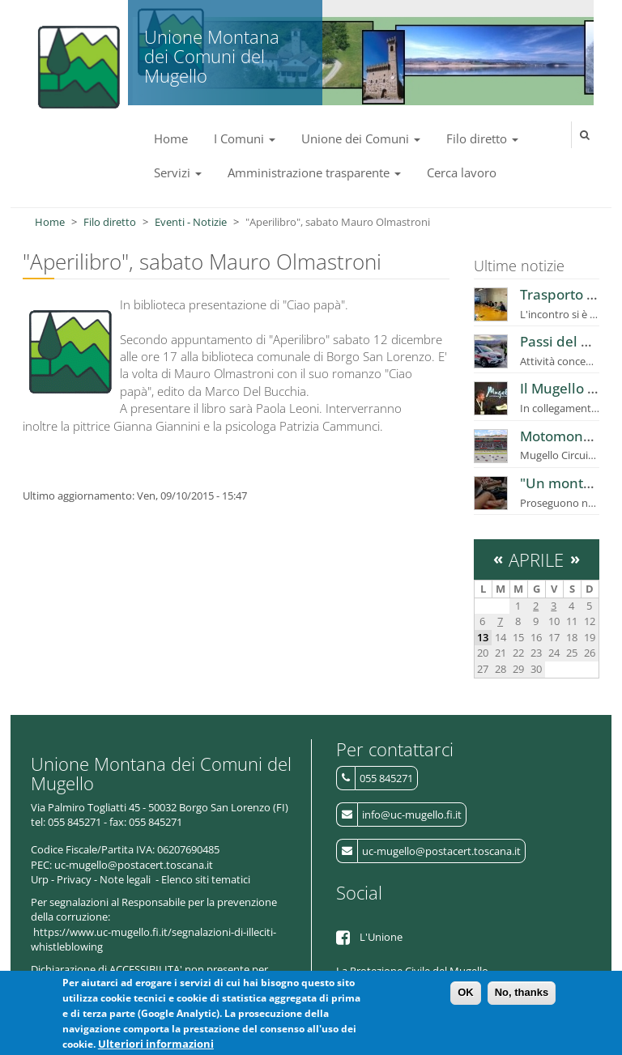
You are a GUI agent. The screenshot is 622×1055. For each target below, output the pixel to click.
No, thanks (521, 997)
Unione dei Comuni (360, 138)
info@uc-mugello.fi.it (412, 814)
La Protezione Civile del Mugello (412, 971)
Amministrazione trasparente (314, 172)
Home (171, 138)
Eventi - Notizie (191, 222)
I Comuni (244, 138)
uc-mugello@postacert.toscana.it (441, 851)
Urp (40, 879)
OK (466, 997)
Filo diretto (482, 138)
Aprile (536, 559)
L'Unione (381, 937)
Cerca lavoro (461, 172)
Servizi (178, 172)
